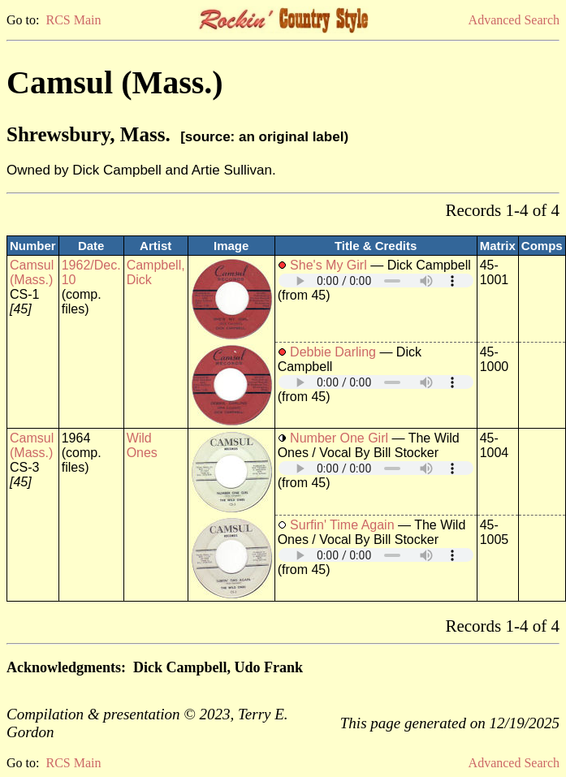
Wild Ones (142, 445)
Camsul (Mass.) (32, 272)
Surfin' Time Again (342, 525)
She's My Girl (328, 265)
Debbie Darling (333, 352)
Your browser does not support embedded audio (376, 280)
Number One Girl (339, 438)
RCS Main (73, 20)
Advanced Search (514, 20)
